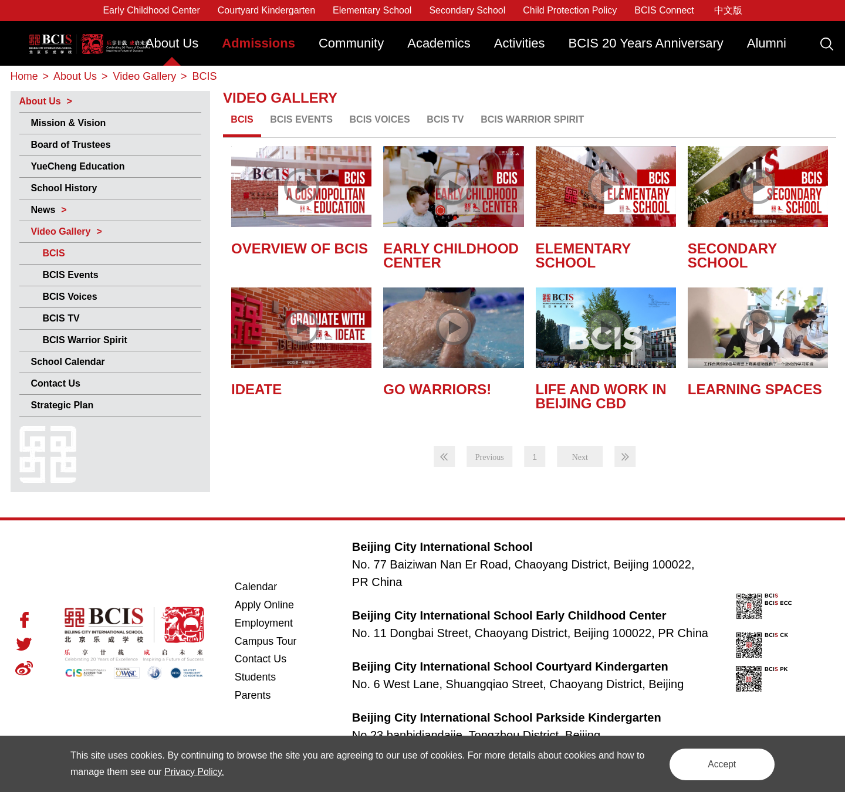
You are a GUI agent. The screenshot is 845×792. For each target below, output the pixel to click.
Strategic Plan (62, 404)
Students (255, 677)
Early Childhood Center (151, 10)
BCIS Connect (664, 10)
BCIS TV (61, 318)
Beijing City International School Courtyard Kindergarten (510, 665)
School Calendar (68, 361)
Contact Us (55, 383)
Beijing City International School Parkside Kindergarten (506, 716)
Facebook (24, 619)
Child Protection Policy (570, 10)
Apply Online (279, 604)
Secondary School (467, 10)
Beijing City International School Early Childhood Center (509, 614)
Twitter (24, 643)
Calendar (256, 587)
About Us (172, 43)
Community (351, 43)
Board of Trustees (71, 144)
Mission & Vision (68, 122)
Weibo (24, 667)
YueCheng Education (78, 166)
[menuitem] (172, 49)
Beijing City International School (87, 33)
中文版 (728, 10)
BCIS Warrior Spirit (85, 339)
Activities (519, 43)
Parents (253, 696)
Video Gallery (61, 231)
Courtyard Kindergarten (266, 10)
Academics (439, 43)
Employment (264, 623)
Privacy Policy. (205, 772)
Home (25, 76)
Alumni (766, 43)
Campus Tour (279, 641)
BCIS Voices (70, 296)
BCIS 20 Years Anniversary (646, 43)
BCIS (54, 253)
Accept (718, 764)
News (43, 209)
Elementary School (372, 10)
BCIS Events (71, 274)
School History (64, 187)
